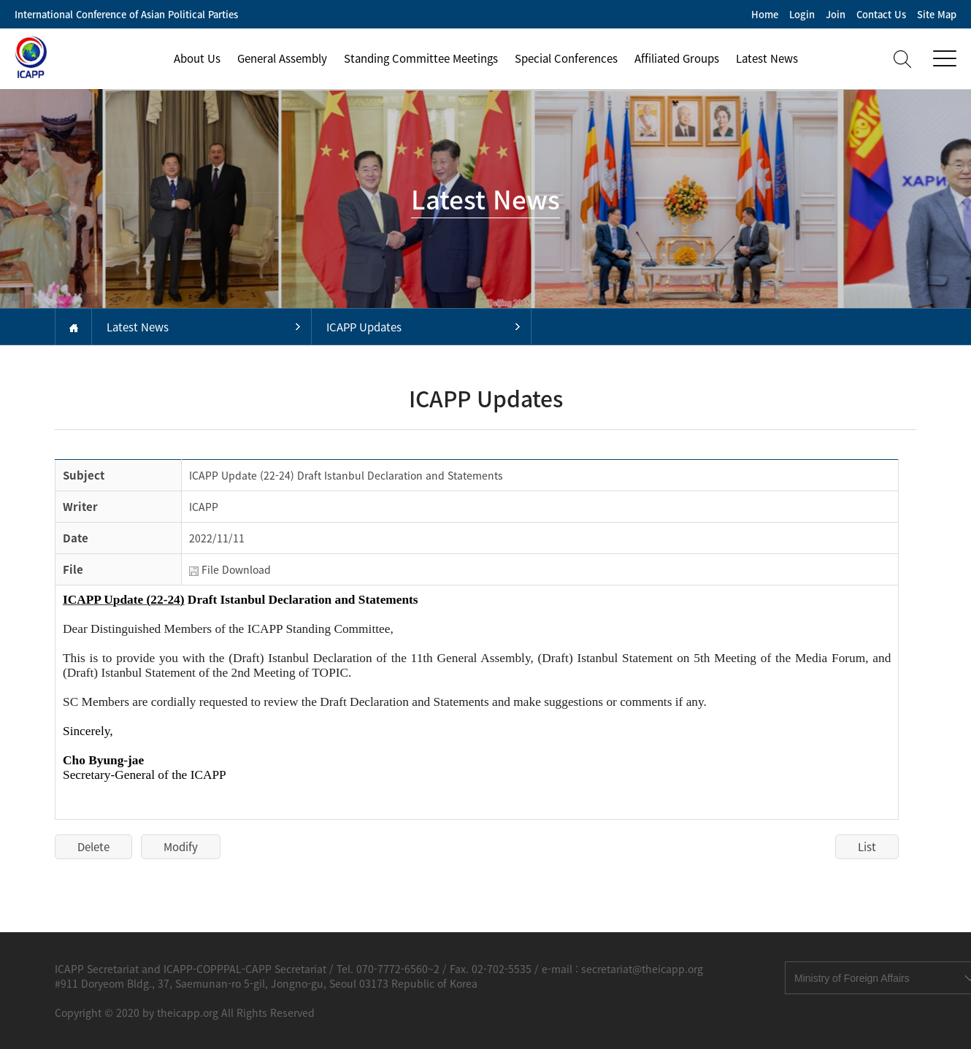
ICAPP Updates (364, 327)
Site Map (936, 14)
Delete (93, 847)
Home (764, 14)
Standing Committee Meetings (421, 58)
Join (835, 14)
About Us (197, 58)
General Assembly (282, 58)
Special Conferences (566, 58)
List (867, 847)
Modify (181, 847)
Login (802, 14)
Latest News (767, 58)
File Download (236, 569)
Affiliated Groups (676, 58)
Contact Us (881, 14)
